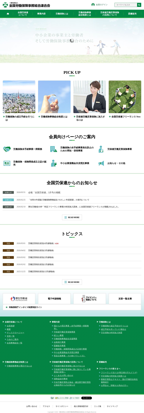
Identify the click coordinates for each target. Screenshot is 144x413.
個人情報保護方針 (81, 406)
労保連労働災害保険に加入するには (69, 366)
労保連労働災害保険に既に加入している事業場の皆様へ (72, 370)
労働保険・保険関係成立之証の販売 (30, 163)
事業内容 (41, 14)
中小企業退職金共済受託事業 (74, 163)
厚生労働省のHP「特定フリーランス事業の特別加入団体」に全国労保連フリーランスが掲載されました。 (74, 207)
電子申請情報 (54, 299)
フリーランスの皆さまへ (109, 369)
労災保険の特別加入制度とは (113, 376)
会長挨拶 (11, 326)
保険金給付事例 (60, 379)
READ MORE (73, 217)
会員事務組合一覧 (14, 343)
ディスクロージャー (15, 333)
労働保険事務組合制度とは (85, 13)
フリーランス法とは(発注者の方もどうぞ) (119, 373)
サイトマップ (112, 406)
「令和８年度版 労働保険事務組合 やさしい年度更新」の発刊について (58, 200)
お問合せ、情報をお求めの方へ (114, 385)
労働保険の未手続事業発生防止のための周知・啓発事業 (77, 149)
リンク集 (97, 406)
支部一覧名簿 (125, 299)
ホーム (8, 13)
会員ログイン (102, 5)
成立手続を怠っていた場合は (113, 329)
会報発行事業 (59, 342)
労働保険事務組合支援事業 (65, 339)
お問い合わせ (31, 406)
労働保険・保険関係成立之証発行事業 (70, 349)
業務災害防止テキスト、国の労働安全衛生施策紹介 (119, 380)
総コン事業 (59, 335)
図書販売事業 (59, 346)
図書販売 (132, 14)
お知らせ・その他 (116, 163)
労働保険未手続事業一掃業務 (27, 149)
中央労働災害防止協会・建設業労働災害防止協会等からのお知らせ (72, 383)
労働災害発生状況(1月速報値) (41, 264)
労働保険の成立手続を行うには (114, 326)
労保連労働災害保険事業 (119, 149)
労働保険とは (62, 14)
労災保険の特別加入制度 (111, 333)
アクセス (46, 406)
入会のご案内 (12, 339)
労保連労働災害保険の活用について (109, 13)
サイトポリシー (62, 406)
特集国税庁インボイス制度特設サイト (25, 307)
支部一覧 (11, 336)
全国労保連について (23, 13)
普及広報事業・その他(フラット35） (70, 356)
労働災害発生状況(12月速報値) (42, 271)
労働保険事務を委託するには (19, 366)
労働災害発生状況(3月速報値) (41, 250)
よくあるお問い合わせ (63, 375)
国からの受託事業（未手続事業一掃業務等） (71, 327)
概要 (9, 329)
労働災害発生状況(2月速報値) (41, 257)
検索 (139, 5)
